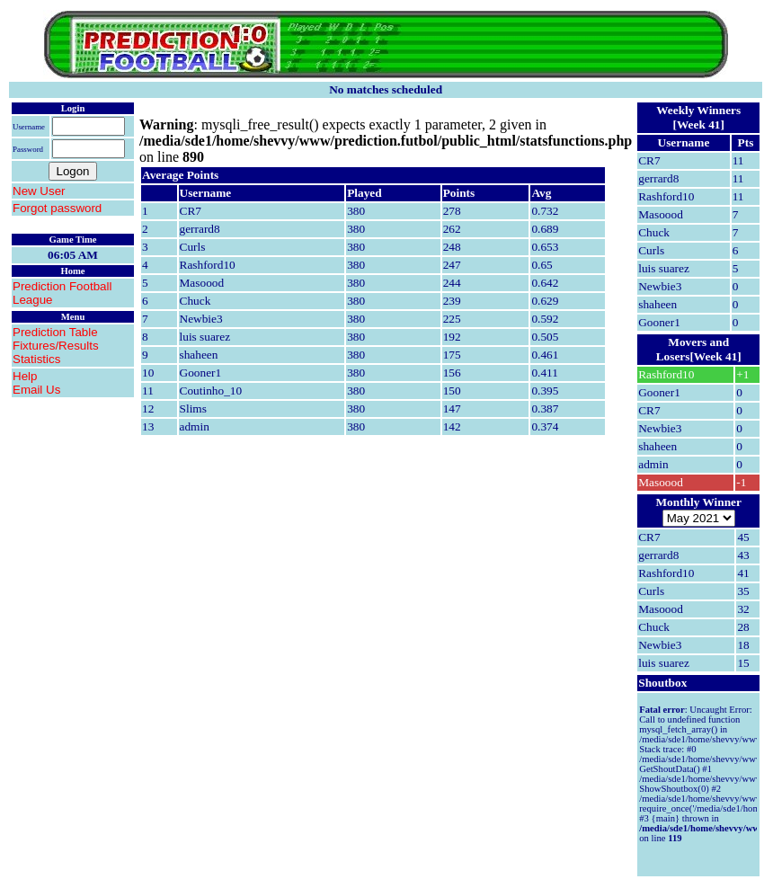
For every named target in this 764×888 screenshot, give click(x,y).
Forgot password (57, 208)
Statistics (36, 359)
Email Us (36, 389)
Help (25, 376)
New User (39, 191)
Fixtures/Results (56, 345)
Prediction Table (55, 332)
